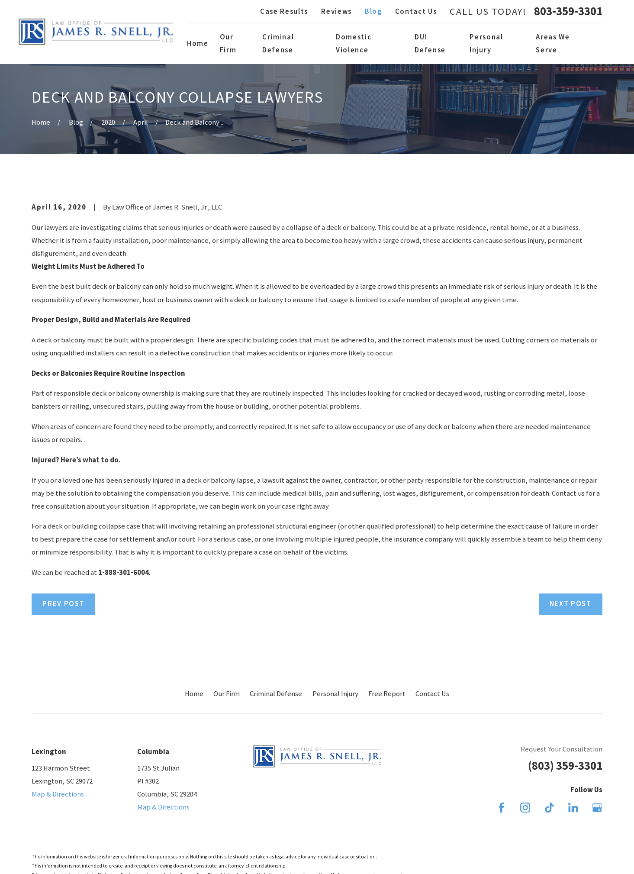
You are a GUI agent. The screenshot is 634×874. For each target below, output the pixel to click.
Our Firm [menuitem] (228, 43)
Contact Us (416, 11)
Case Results (284, 11)
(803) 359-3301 (565, 765)
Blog (373, 11)
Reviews (336, 11)
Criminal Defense (276, 693)
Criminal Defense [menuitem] (278, 43)
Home (194, 693)
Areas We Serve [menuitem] (553, 43)
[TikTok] (549, 808)
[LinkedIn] (573, 808)
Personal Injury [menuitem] (486, 43)
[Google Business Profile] (597, 808)
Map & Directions (58, 794)
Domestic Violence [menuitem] (353, 43)
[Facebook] (501, 808)
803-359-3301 (568, 11)
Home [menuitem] (198, 43)
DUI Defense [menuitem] (430, 43)
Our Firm (226, 693)
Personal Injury (335, 693)
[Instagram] (525, 808)
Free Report (387, 693)
